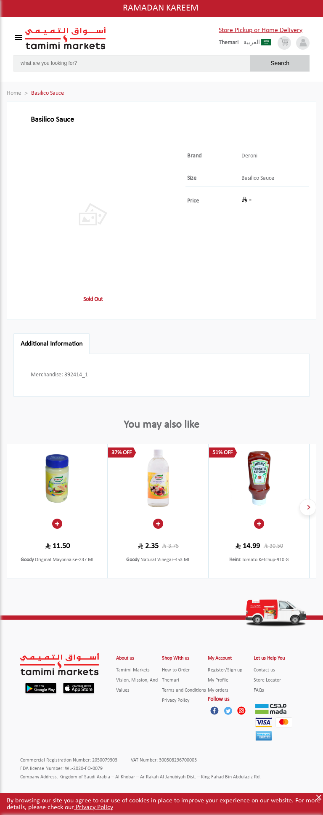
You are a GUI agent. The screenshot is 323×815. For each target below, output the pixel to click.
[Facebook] (214, 710)
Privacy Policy (93, 807)
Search (279, 63)
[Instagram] (241, 710)
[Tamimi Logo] (65, 38)
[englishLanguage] (231, 42)
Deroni (249, 156)
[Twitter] (228, 710)
